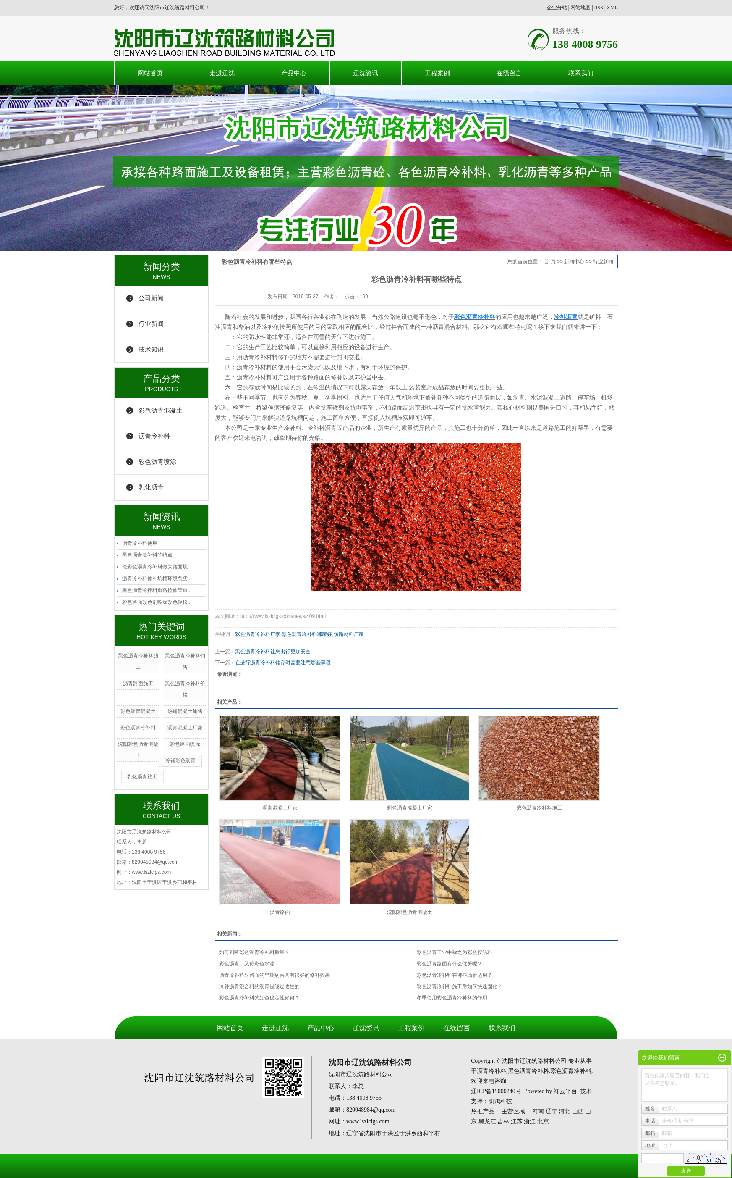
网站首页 (150, 72)
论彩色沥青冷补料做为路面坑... (157, 567)
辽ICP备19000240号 (496, 1091)
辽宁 (551, 1111)
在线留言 (509, 72)
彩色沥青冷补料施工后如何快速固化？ (459, 986)
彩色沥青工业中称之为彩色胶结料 (454, 952)
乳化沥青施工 (142, 777)
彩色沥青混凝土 (161, 410)
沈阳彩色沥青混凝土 (409, 912)
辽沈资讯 (365, 72)
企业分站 (557, 8)
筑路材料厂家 (349, 634)
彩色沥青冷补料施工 (539, 808)
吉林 (503, 1121)
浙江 (530, 1121)
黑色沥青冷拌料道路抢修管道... (157, 590)
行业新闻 (151, 323)
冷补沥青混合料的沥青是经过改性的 (259, 986)
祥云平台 (565, 1091)
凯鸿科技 (500, 1101)
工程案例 (437, 72)
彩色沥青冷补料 (138, 728)
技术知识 (151, 349)
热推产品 (482, 1111)
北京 (543, 1121)
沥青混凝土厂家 (185, 728)
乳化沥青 (151, 487)
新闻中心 (574, 262)
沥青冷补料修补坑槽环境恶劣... (157, 578)
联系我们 (580, 72)
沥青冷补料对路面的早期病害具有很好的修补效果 (274, 975)
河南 (538, 1111)
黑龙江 (487, 1121)
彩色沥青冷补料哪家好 (307, 634)
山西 (578, 1111)
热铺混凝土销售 (185, 711)
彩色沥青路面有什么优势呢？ (449, 964)
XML (612, 8)
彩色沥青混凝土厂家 (409, 808)
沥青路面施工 (138, 683)
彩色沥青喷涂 (157, 461)
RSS (598, 8)
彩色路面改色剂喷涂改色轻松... (157, 602)
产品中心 (293, 72)
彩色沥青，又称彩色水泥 (246, 964)
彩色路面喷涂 (185, 744)
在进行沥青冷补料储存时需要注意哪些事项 (283, 662)
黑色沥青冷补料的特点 (147, 555)
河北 (564, 1111)
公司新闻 (151, 298)
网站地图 (580, 8)
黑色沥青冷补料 (528, 1071)
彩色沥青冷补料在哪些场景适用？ (454, 975)
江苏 (517, 1121)
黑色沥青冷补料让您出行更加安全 (273, 652)
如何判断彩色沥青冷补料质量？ (254, 952)
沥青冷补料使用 (139, 543)
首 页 (549, 262)
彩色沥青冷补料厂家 (257, 634)
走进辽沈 (222, 72)
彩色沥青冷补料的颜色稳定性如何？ (259, 998)
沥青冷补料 (154, 435)
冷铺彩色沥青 (180, 760)
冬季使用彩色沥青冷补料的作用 (452, 998)
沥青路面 (280, 912)
